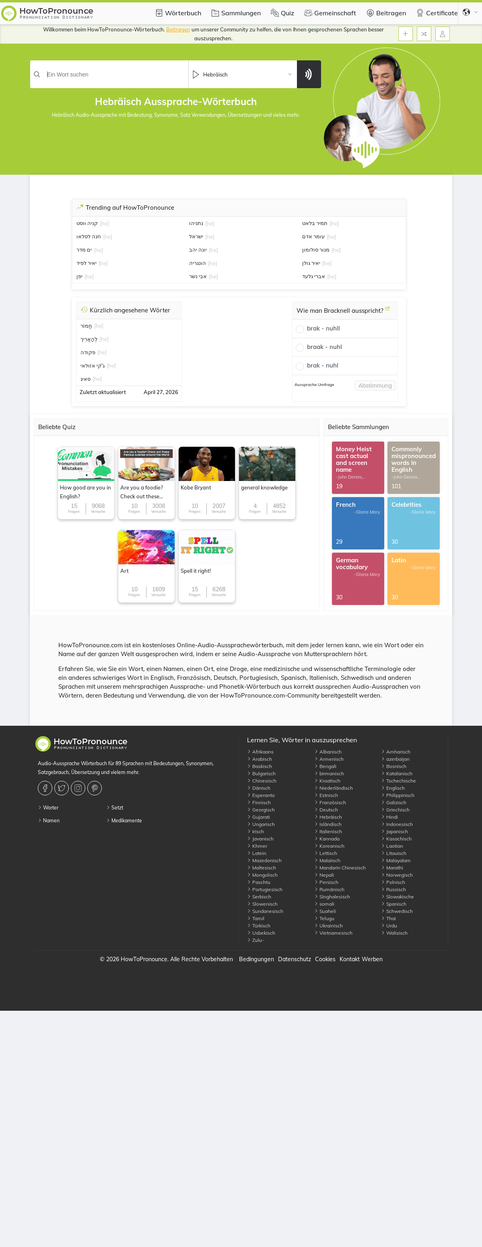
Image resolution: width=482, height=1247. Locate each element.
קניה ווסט (87, 223)
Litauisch (393, 853)
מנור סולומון (316, 249)
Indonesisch (397, 824)
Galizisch (393, 802)
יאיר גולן (311, 263)
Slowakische (397, 897)
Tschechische (398, 781)
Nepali (324, 875)
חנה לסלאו (88, 236)
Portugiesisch (264, 889)
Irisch (255, 831)
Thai (388, 918)
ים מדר (84, 249)
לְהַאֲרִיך (88, 339)
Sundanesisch (265, 911)
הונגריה (197, 263)
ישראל (196, 236)
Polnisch (393, 882)
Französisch (330, 802)
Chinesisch (261, 781)
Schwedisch (397, 911)
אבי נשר (198, 276)
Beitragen (385, 13)
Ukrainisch (328, 926)
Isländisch (328, 824)
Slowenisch (262, 904)
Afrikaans (260, 752)
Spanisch (393, 904)
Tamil (255, 918)
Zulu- (255, 940)
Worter (48, 808)
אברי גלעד (313, 276)
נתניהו (196, 223)
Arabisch (259, 759)
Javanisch (260, 839)
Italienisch (328, 831)
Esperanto (261, 795)
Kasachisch (396, 839)
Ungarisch (261, 824)
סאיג (85, 379)
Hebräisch (328, 817)
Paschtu (258, 882)
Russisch (393, 889)
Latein (256, 853)
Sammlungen (235, 13)
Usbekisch (261, 933)
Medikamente (124, 821)
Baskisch (259, 766)
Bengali (325, 766)
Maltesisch (261, 868)
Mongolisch (262, 875)
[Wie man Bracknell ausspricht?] (387, 311)
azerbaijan (395, 759)
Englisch (393, 788)
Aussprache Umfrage (314, 384)
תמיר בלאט (315, 223)
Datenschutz (294, 959)
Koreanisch (329, 846)
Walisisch (394, 933)
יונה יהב (198, 249)
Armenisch (329, 759)
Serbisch (259, 897)
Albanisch (328, 752)
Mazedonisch (264, 860)
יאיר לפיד (86, 263)
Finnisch (259, 802)
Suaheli (325, 911)
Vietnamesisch (333, 933)
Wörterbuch (177, 13)
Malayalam (396, 860)
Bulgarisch (261, 773)
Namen (49, 821)
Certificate (436, 13)
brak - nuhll (323, 328)
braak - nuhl (324, 347)
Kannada (327, 839)
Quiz (281, 13)
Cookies (325, 959)
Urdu (389, 926)
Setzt (114, 808)
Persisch (326, 882)
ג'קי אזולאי (92, 365)
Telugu (324, 918)
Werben (372, 959)
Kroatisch (327, 781)
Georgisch (261, 810)
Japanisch (394, 831)
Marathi (392, 868)
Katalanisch (396, 773)
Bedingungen (256, 959)
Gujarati (258, 817)
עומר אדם (313, 236)
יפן (79, 276)
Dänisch (258, 788)
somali (324, 904)
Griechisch (395, 810)
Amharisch (395, 752)
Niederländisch (333, 788)
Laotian (392, 846)
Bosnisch (393, 766)
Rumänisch (329, 889)
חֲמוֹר (86, 325)
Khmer (257, 846)
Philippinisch (397, 795)
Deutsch (326, 810)
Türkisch (258, 926)
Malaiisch (327, 860)
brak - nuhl (322, 365)
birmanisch (329, 773)
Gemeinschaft (329, 13)
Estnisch (326, 795)
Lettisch (325, 853)
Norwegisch (397, 875)
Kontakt (350, 959)
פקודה (87, 352)
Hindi (389, 817)
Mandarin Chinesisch (340, 868)
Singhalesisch (332, 897)
